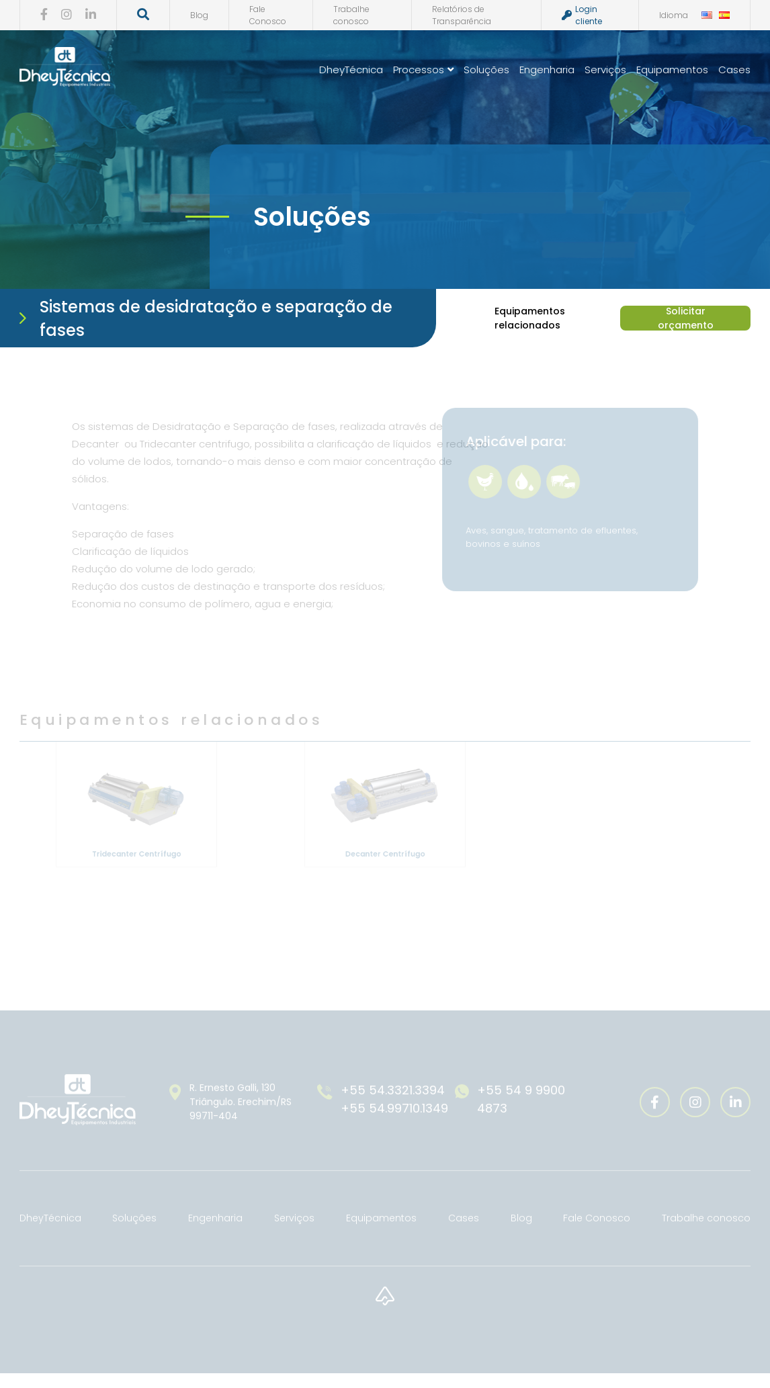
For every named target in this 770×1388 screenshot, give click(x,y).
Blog (198, 15)
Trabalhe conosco (350, 15)
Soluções (488, 69)
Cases (736, 69)
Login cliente (580, 15)
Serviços (607, 69)
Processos (424, 69)
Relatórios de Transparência (460, 15)
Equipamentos (674, 69)
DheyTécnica (352, 69)
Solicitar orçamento (684, 318)
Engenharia (548, 69)
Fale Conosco (266, 15)
